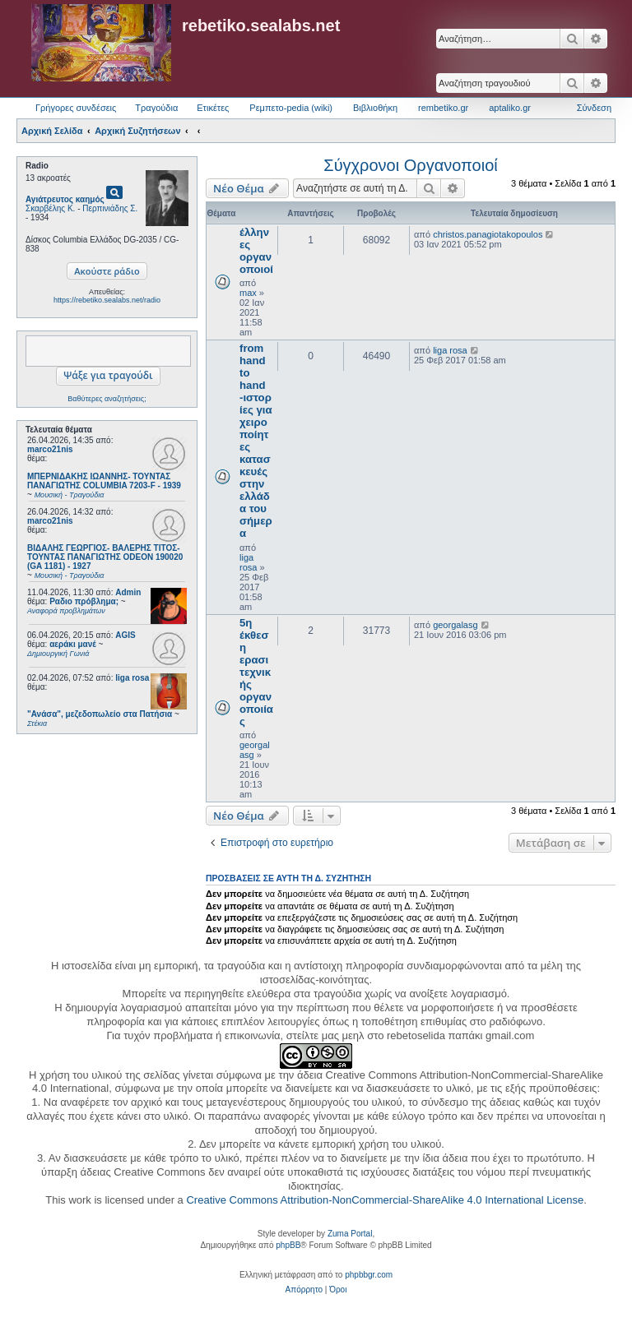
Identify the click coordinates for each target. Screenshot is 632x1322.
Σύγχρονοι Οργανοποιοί (410, 165)
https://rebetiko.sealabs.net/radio (106, 300)
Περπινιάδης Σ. (109, 208)
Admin (128, 592)
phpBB (288, 1245)
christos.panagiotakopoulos (487, 234)
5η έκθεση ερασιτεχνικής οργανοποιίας (256, 672)
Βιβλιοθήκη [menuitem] (375, 108)
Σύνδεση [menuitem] (594, 108)
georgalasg (455, 625)
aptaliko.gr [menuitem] (510, 108)
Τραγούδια (156, 108)
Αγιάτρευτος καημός (65, 199)
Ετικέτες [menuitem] (213, 108)
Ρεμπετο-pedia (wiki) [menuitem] (290, 108)
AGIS (125, 635)
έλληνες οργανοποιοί (256, 250)
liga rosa (132, 677)
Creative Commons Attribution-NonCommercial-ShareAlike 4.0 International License (384, 1200)
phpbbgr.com (369, 1274)
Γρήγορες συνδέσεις (75, 108)
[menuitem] (304, 1290)
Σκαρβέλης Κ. (50, 208)
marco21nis (50, 449)
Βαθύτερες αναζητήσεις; (106, 399)
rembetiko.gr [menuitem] (443, 108)
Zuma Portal (350, 1233)
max (248, 293)
